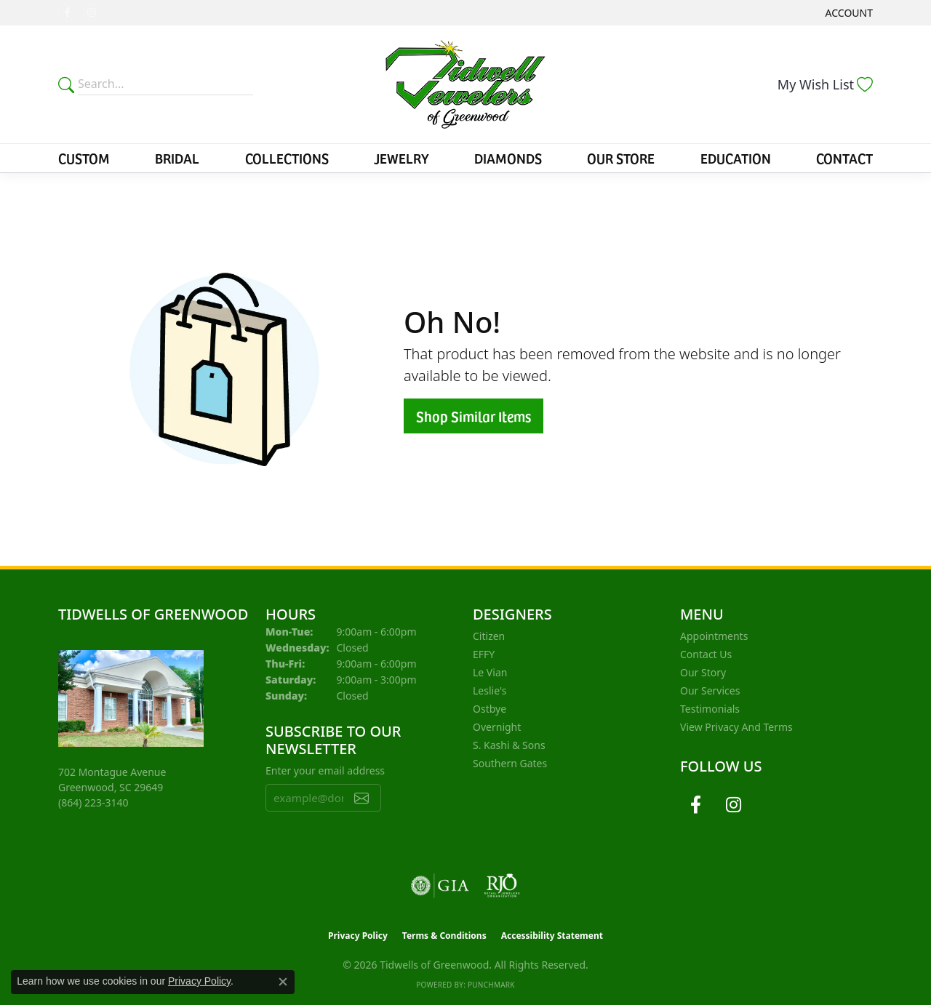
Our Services (710, 690)
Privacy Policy (358, 935)
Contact (844, 157)
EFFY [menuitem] (484, 654)
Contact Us (706, 654)
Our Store (621, 157)
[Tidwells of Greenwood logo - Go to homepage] (465, 84)
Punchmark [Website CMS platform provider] (491, 985)
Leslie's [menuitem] (489, 690)
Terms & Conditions (444, 935)
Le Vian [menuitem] (490, 672)
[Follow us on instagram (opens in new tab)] (91, 13)
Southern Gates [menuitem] (510, 763)
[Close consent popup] (283, 981)
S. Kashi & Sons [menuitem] (509, 745)
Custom (84, 157)
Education (735, 157)
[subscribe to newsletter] (361, 798)
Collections (287, 157)
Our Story (703, 672)
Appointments (714, 636)
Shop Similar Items (473, 416)
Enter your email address (325, 770)
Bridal (177, 157)
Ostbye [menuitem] (489, 709)
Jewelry (401, 157)
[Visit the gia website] (440, 886)
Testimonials (710, 709)
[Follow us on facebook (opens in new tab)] (67, 13)
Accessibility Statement (552, 935)
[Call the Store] (93, 802)
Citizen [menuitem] (489, 636)
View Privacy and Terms (736, 727)
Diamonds (508, 157)
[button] (848, 12)
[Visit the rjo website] (502, 886)
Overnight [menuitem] (497, 727)
